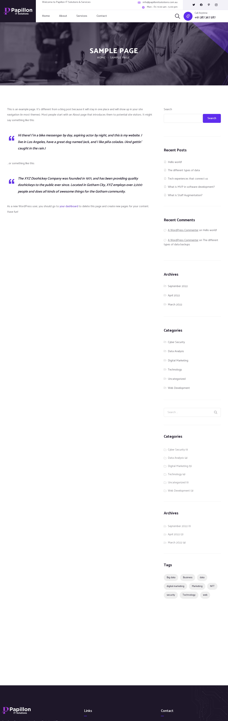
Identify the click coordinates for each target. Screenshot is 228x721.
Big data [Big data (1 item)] (171, 577)
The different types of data (184, 170)
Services (81, 16)
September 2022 (178, 286)
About (63, 16)
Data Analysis (176, 351)
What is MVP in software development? (191, 187)
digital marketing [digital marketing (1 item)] (175, 586)
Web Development (179, 388)
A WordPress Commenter (183, 230)
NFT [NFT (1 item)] (212, 586)
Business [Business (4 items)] (187, 577)
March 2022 (175, 304)
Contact (102, 16)
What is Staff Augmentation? (185, 195)
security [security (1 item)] (171, 595)
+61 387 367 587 (205, 17)
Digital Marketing (178, 360)
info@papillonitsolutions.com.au (160, 2)
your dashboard (69, 206)
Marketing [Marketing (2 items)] (197, 586)
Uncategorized (177, 379)
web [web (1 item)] (205, 595)
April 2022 (174, 295)
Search (168, 109)
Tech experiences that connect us (188, 178)
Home (46, 16)
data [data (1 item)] (202, 577)
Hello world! (175, 162)
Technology (175, 369)
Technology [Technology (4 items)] (189, 595)
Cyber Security (176, 342)
